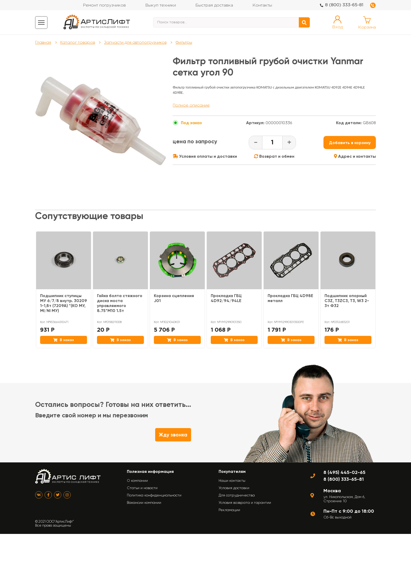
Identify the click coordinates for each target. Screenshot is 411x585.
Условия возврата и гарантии (245, 503)
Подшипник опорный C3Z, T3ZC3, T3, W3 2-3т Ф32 (347, 300)
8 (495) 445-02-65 (344, 472)
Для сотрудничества (237, 495)
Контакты (262, 5)
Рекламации (229, 510)
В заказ (63, 340)
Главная (43, 42)
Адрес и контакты (355, 156)
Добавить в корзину (350, 142)
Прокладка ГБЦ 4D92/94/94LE (226, 298)
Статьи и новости (142, 488)
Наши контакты (232, 481)
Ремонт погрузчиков (104, 5)
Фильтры (185, 42)
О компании (137, 481)
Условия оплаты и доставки (205, 156)
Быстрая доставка (214, 5)
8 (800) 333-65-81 (344, 5)
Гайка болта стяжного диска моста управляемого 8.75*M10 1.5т (120, 303)
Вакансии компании (144, 503)
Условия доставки (234, 488)
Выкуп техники (160, 5)
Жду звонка (173, 435)
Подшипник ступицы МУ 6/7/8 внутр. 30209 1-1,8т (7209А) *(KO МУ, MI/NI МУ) (62, 303)
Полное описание (191, 105)
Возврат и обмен (274, 156)
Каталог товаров (78, 42)
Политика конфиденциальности (154, 495)
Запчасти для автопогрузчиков (136, 42)
